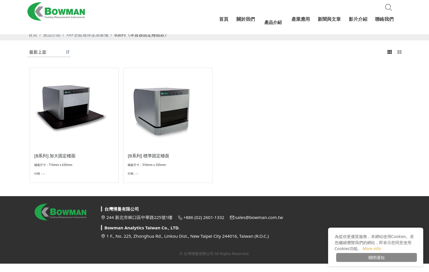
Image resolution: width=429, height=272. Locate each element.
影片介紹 (358, 19)
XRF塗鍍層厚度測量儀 (87, 34)
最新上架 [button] (37, 52)
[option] (74, 112)
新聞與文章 (330, 19)
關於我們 (250, 19)
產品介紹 (52, 34)
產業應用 (302, 19)
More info (372, 248)
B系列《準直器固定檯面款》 (141, 34)
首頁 (33, 34)
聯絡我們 (384, 19)
